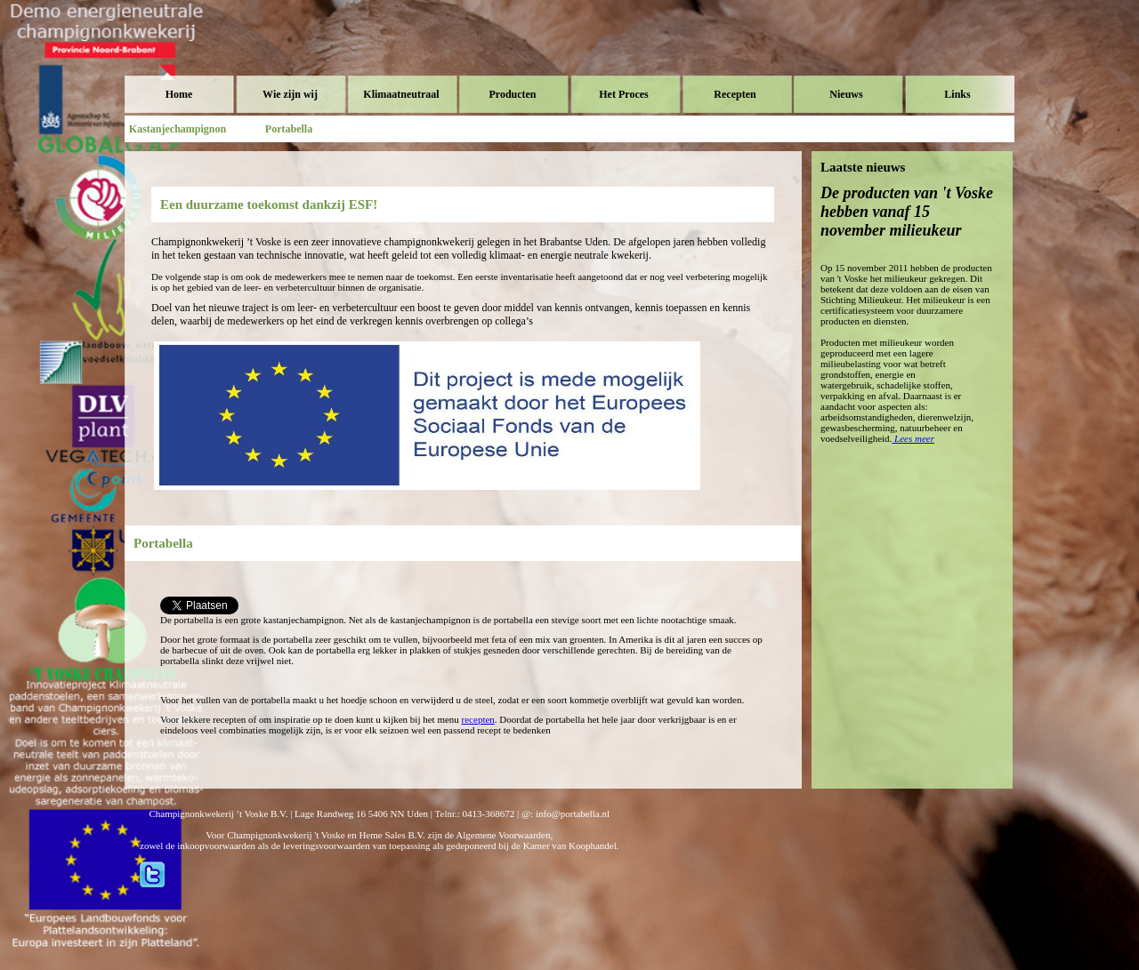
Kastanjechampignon (177, 129)
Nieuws (845, 94)
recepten (478, 719)
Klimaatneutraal (401, 94)
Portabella (288, 129)
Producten (512, 94)
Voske (200, 53)
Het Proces (623, 94)
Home (179, 94)
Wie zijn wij (290, 94)
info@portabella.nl (573, 813)
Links (957, 94)
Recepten (734, 94)
